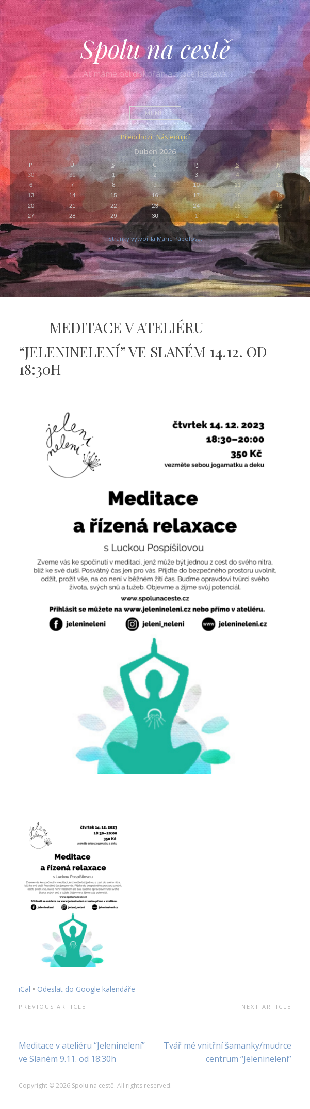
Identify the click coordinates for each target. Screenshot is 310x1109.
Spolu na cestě (155, 48)
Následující (173, 138)
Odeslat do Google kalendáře (86, 989)
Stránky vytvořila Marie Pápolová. (155, 238)
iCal (24, 989)
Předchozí (136, 138)
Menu (155, 112)
